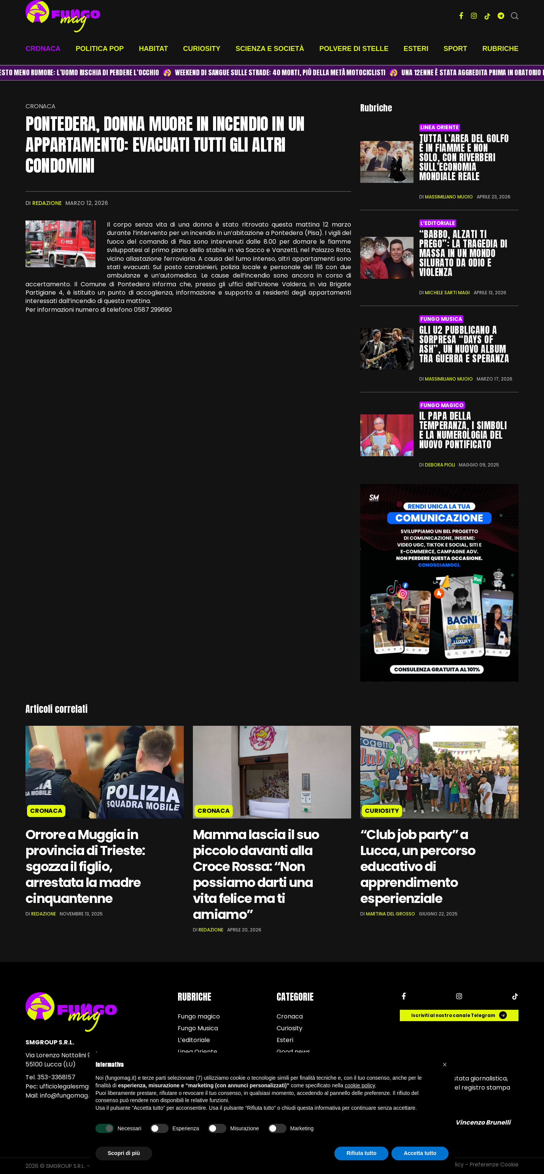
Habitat (153, 48)
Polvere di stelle (354, 48)
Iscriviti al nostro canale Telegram (459, 1015)
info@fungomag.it (66, 1095)
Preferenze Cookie (494, 1164)
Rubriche (500, 48)
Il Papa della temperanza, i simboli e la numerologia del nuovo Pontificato (463, 430)
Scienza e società (269, 48)
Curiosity (201, 48)
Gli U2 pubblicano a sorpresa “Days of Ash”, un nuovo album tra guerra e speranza (464, 344)
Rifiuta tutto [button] (362, 1153)
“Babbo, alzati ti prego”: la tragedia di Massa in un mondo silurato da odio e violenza (463, 253)
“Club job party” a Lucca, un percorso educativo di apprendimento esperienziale (417, 866)
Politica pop (100, 48)
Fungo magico (441, 405)
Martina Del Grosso (390, 914)
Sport (455, 48)
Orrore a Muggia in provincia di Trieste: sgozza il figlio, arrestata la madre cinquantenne (85, 866)
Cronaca (42, 48)
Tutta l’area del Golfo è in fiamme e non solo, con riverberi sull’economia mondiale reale (464, 157)
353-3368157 (56, 1077)
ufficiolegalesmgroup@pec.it (82, 1086)
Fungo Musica (441, 319)
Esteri (416, 48)
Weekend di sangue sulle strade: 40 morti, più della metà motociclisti (287, 72)
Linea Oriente (439, 127)
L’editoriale (437, 223)
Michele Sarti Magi (447, 292)
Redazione (47, 203)
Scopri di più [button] (124, 1153)
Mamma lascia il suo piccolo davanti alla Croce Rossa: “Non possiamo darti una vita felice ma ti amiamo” (256, 874)
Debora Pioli (440, 465)
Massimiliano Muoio (449, 197)
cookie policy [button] (360, 1085)
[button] (445, 1064)
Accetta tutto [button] (420, 1153)
